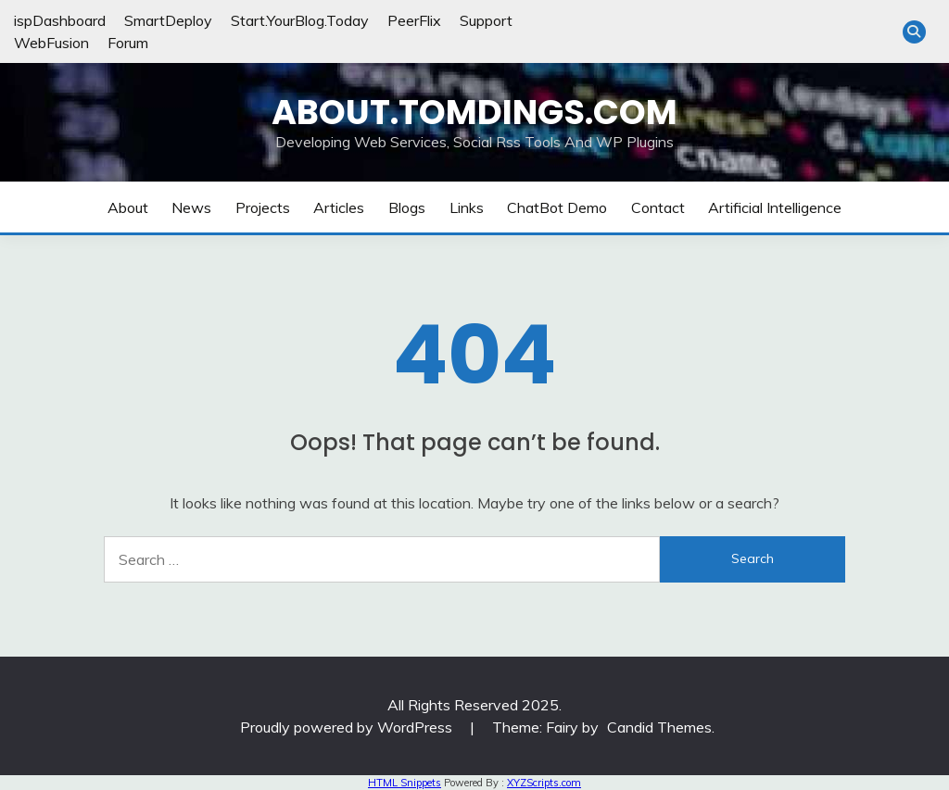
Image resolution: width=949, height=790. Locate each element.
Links (466, 207)
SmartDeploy (168, 20)
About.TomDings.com (474, 112)
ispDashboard (60, 20)
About (128, 207)
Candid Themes (659, 727)
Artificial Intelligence (774, 207)
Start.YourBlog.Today (300, 20)
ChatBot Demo (557, 207)
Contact (658, 207)
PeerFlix (414, 20)
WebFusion (51, 42)
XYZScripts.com (544, 782)
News (191, 207)
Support (486, 20)
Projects (262, 207)
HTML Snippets (404, 782)
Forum (128, 42)
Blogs (406, 207)
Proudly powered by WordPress (348, 727)
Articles (338, 207)
